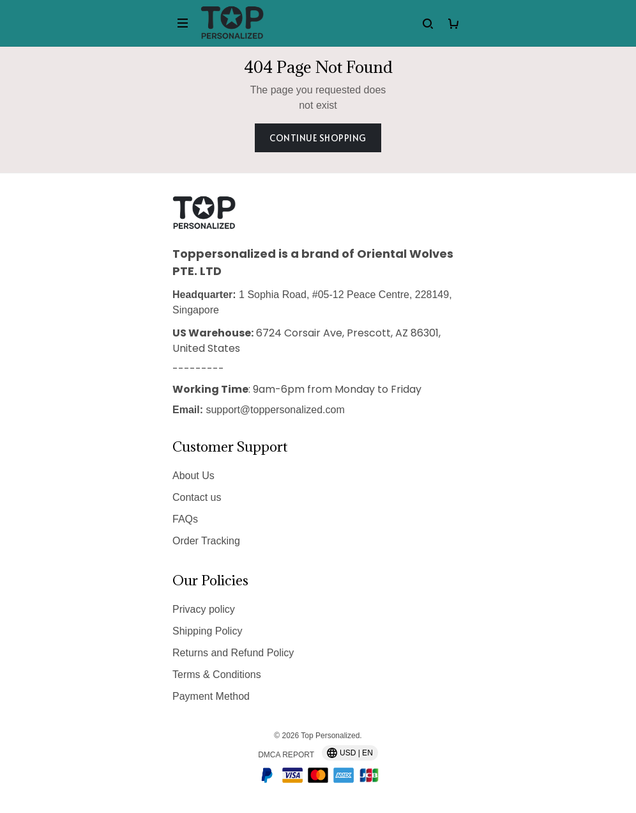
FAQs (185, 519)
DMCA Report (286, 754)
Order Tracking (206, 540)
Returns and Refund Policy (233, 652)
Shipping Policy (207, 631)
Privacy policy (203, 609)
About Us (193, 475)
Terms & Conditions (216, 674)
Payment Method (211, 696)
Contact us (196, 497)
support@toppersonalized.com (275, 409)
